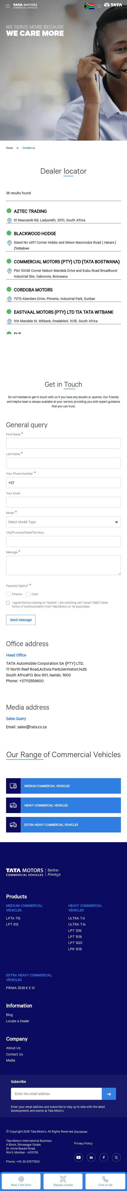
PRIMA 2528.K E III (20, 987)
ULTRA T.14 (77, 924)
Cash (35, 605)
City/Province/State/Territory (25, 543)
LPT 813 (12, 924)
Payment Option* (17, 597)
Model (10, 524)
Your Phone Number (19, 485)
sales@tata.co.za (31, 737)
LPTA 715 (13, 918)
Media (10, 1060)
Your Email (13, 504)
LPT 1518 (75, 936)
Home (9, 148)
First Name (13, 445)
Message (11, 563)
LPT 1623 (75, 942)
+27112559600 (31, 691)
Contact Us (14, 1054)
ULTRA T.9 (76, 918)
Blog (9, 1014)
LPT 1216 (75, 930)
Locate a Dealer (17, 1021)
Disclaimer (81, 1132)
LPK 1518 (75, 949)
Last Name (13, 465)
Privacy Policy (83, 1143)
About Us (13, 1048)
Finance (17, 605)
